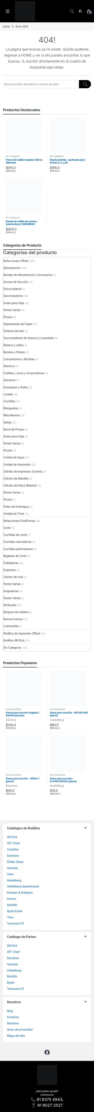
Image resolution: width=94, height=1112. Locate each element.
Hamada (12, 868)
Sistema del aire (13, 331)
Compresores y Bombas (19, 359)
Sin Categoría (13, 156)
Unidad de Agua (13, 457)
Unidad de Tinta (13, 513)
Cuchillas (9, 401)
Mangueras (10, 408)
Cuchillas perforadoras (18, 549)
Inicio (6, 26)
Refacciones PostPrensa (19, 520)
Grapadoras (11, 591)
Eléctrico (9, 366)
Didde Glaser (15, 861)
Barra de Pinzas (13, 429)
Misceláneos (11, 415)
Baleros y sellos (13, 345)
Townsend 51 (15, 923)
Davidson (13, 855)
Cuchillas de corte (15, 534)
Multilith (12, 905)
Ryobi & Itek (14, 911)
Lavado (8, 394)
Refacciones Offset (15, 261)
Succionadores (13, 295)
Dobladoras (10, 563)
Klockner (11, 785)
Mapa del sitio (16, 1035)
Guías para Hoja (13, 303)
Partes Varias (11, 310)
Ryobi (10, 982)
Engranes (9, 570)
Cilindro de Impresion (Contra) (22, 471)
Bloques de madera (16, 612)
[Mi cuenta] (80, 11)
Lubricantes (11, 626)
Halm (10, 874)
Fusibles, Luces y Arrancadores (23, 373)
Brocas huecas (13, 619)
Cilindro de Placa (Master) (20, 485)
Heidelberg (57, 720)
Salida (7, 422)
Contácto (13, 1017)
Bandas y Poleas (14, 352)
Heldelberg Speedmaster (23, 886)
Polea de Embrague (16, 506)
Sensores (9, 380)
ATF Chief (13, 843)
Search (72, 11)
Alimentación (11, 268)
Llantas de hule (13, 577)
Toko (10, 917)
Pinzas (7, 317)
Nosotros (13, 1023)
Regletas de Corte (15, 556)
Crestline (12, 849)
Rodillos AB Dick (13, 640)
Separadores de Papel (17, 324)
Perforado (9, 605)
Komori (11, 898)
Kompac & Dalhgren (20, 892)
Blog (10, 1011)
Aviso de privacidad (19, 1029)
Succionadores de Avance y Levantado (28, 338)
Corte (7, 527)
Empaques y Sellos (15, 387)
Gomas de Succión (15, 281)
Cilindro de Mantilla (15, 478)
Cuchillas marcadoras (17, 541)
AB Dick (11, 720)
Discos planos (12, 288)
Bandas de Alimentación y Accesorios (27, 275)
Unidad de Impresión (16, 464)
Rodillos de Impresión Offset (21, 633)
